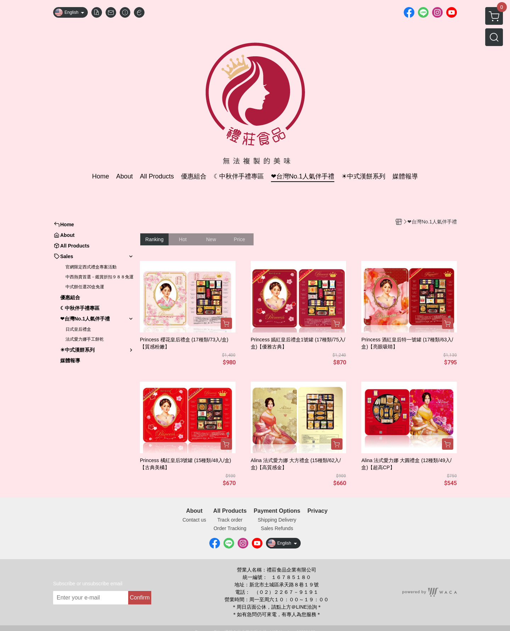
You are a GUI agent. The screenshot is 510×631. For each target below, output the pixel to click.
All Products (229, 511)
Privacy (317, 511)
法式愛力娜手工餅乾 (85, 339)
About (194, 511)
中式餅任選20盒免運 (85, 286)
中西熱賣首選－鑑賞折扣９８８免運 (100, 276)
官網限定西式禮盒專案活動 (91, 267)
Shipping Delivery (277, 519)
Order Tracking (230, 528)
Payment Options (277, 511)
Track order (230, 519)
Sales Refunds (277, 528)
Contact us (194, 519)
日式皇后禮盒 (78, 329)
